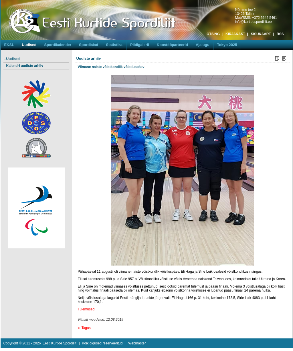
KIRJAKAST (235, 34)
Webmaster (137, 343)
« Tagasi (85, 328)
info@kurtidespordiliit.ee (253, 22)
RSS (280, 34)
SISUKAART (261, 34)
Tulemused (86, 309)
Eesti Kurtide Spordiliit (59, 343)
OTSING (213, 34)
